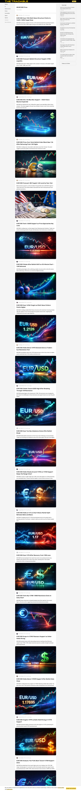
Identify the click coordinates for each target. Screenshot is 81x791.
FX (23, 15)
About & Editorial (8, 22)
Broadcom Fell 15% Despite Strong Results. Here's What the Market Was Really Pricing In (67, 34)
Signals (6, 15)
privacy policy (61, 787)
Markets (6, 4)
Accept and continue (71, 788)
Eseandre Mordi (20, 97)
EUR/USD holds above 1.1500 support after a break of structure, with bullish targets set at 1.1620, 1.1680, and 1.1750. (35, 64)
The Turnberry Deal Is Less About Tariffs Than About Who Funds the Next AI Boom (67, 56)
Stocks (6, 11)
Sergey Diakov (20, 510)
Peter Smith (19, 428)
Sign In (74, 1)
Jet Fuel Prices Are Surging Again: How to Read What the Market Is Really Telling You (67, 40)
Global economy (8, 8)
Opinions (6, 17)
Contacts (6, 20)
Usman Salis (19, 56)
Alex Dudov (19, 15)
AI (5, 6)
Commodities (7, 13)
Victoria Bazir (20, 676)
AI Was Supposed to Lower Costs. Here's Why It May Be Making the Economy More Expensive (67, 13)
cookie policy (9, 789)
